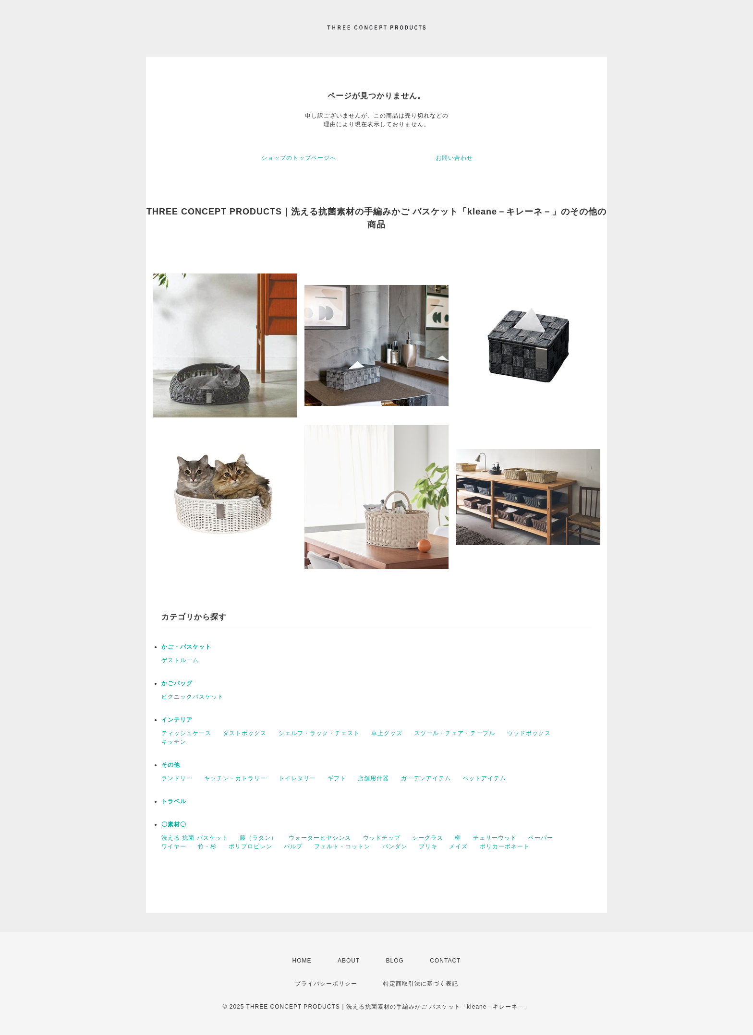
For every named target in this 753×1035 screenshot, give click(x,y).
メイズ (458, 846)
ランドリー (177, 778)
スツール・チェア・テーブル (454, 733)
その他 (170, 764)
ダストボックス (245, 733)
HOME (302, 960)
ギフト (337, 778)
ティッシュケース (186, 733)
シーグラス (427, 837)
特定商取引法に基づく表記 (420, 983)
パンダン (394, 846)
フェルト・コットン (342, 846)
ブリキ (428, 846)
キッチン (173, 741)
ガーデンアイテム (426, 778)
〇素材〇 (173, 824)
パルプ (293, 846)
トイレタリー (297, 778)
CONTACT (445, 960)
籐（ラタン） (258, 837)
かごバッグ (177, 683)
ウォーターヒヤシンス (320, 837)
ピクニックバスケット (192, 696)
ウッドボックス (529, 733)
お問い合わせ (454, 158)
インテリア (177, 719)
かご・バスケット (186, 646)
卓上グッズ (386, 733)
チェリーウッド (495, 837)
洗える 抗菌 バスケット (194, 837)
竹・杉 (207, 846)
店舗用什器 (373, 778)
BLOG (395, 960)
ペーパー (540, 837)
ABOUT (349, 960)
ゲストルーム (180, 660)
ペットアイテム (484, 778)
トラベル (173, 801)
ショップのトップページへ (298, 158)
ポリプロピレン (250, 846)
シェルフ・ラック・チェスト (319, 733)
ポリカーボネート (505, 846)
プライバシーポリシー (326, 983)
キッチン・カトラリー (235, 778)
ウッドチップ (382, 837)
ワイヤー (173, 846)
